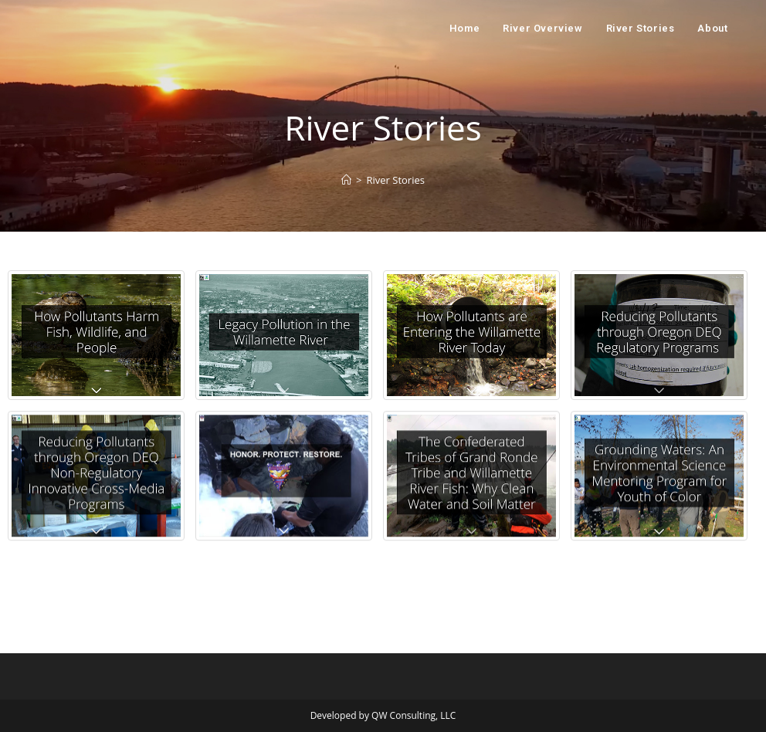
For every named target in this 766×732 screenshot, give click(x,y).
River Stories (395, 180)
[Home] (346, 180)
